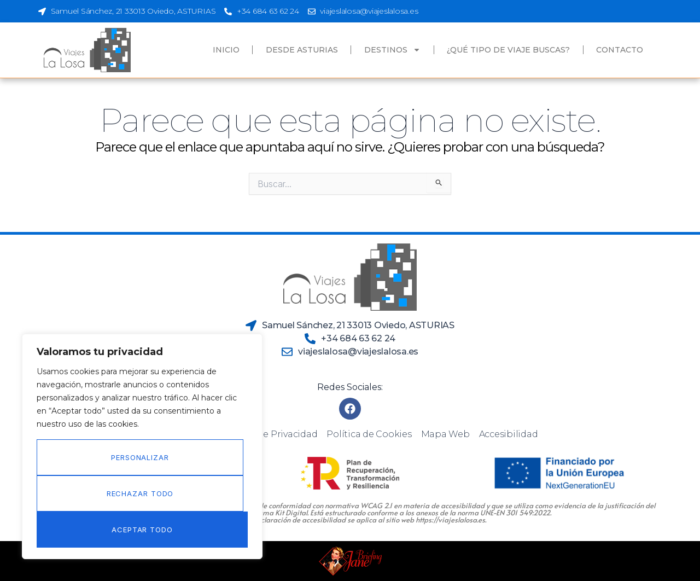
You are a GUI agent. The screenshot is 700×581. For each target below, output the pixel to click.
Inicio (226, 50)
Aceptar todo (142, 529)
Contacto (619, 50)
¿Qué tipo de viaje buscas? (508, 50)
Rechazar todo (140, 493)
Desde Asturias (302, 50)
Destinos (392, 49)
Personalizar (140, 457)
